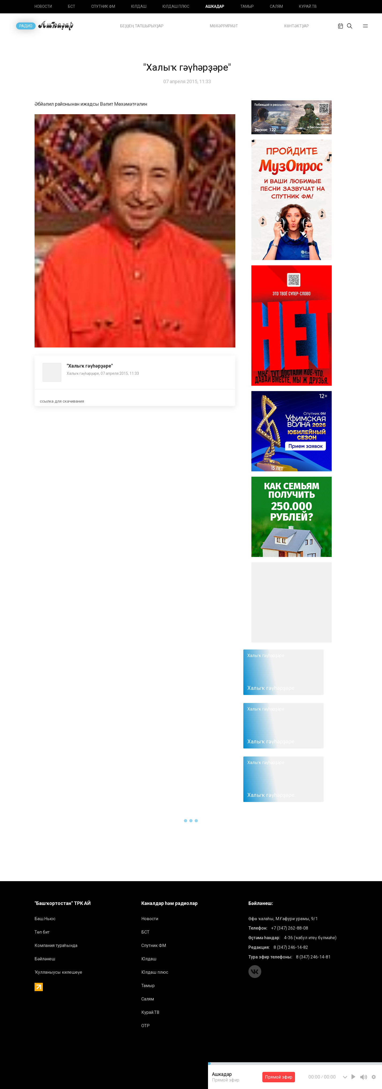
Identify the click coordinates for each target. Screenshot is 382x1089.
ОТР (145, 1025)
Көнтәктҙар (296, 26)
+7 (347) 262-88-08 (289, 928)
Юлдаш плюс (175, 6)
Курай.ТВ (308, 6)
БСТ (71, 6)
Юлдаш (138, 6)
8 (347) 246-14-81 (313, 957)
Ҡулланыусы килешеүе (58, 972)
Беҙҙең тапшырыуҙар (142, 26)
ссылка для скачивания (62, 401)
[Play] (353, 1076)
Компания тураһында (56, 945)
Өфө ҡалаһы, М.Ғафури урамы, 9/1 (283, 918)
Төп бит (42, 932)
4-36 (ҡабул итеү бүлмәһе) (310, 937)
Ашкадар (214, 6)
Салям (276, 6)
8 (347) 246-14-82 (291, 947)
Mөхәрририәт (224, 26)
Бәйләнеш (45, 958)
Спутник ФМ (103, 6)
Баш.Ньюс (45, 918)
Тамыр (247, 6)
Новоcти (43, 6)
